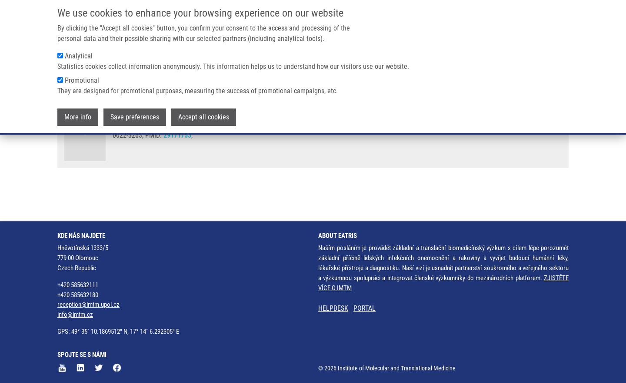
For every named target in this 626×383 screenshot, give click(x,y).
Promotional (82, 78)
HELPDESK (333, 308)
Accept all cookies (203, 114)
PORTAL (364, 308)
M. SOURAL (309, 143)
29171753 (177, 168)
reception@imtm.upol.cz (88, 304)
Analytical (79, 53)
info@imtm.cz (75, 315)
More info (77, 114)
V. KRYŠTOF (272, 143)
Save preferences (134, 114)
